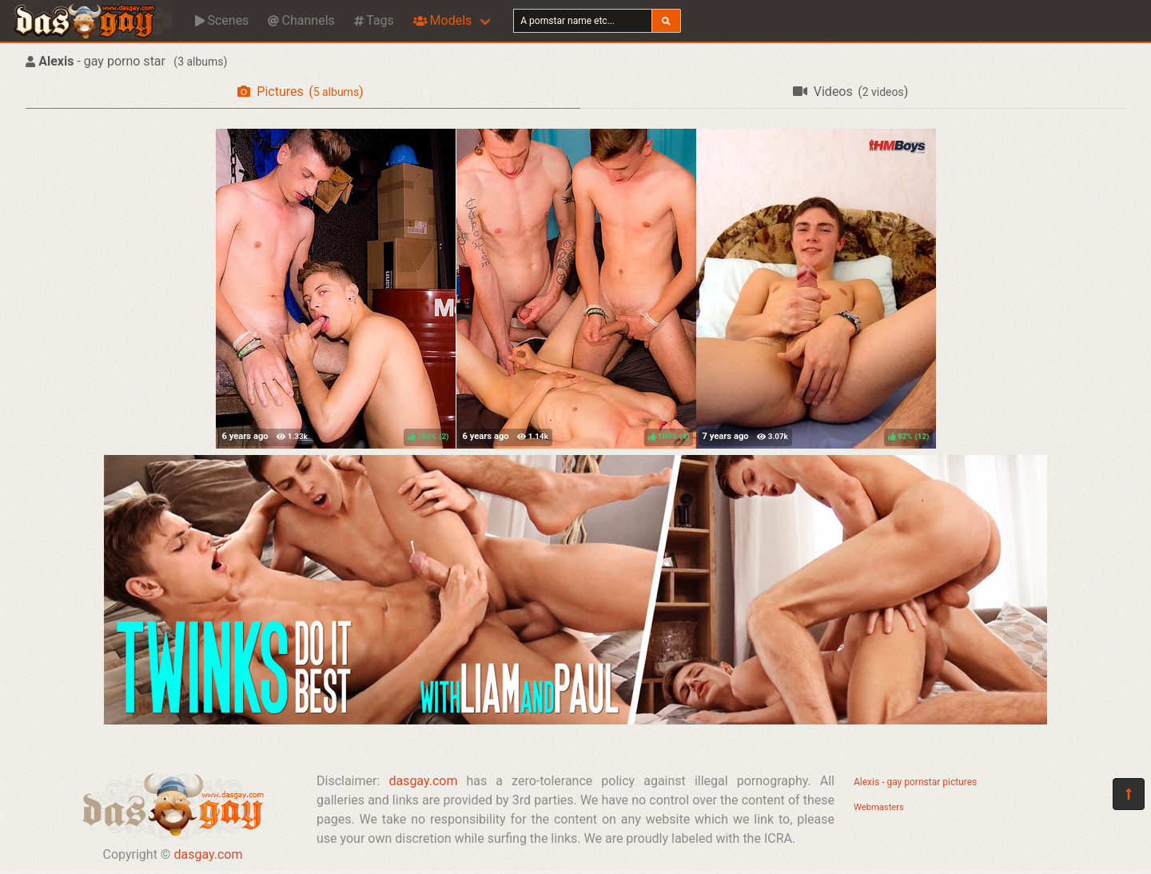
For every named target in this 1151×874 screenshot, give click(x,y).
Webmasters (879, 807)
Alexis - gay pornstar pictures (915, 782)
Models (442, 20)
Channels (301, 20)
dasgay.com (207, 854)
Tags (374, 20)
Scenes (222, 20)
